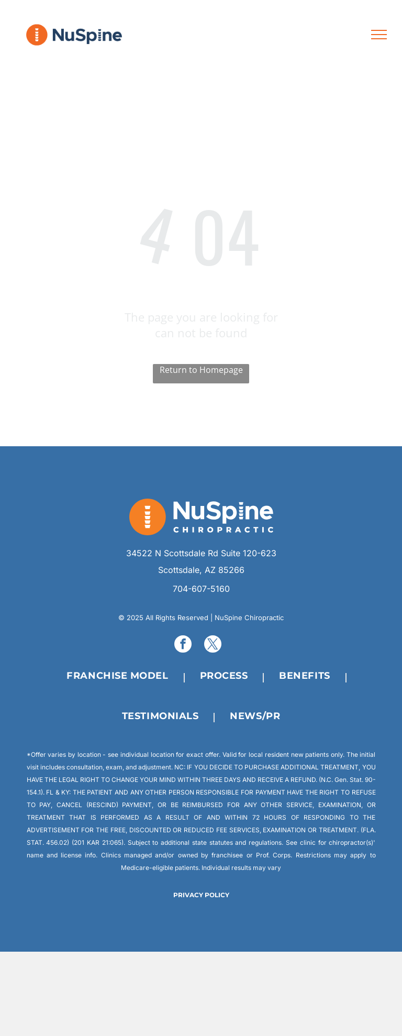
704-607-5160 (201, 588)
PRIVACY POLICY (201, 895)
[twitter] (213, 645)
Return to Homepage (201, 370)
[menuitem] (119, 677)
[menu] (379, 34)
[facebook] (183, 645)
